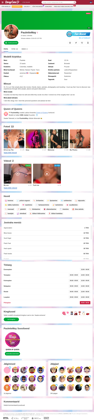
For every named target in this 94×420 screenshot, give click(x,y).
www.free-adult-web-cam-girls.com (26, 413)
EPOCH (60, 413)
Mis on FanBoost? (84, 38)
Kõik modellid (6, 6)
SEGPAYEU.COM (67, 413)
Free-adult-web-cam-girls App (64, 6)
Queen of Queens (42, 112)
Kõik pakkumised (38, 6)
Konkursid (48, 6)
